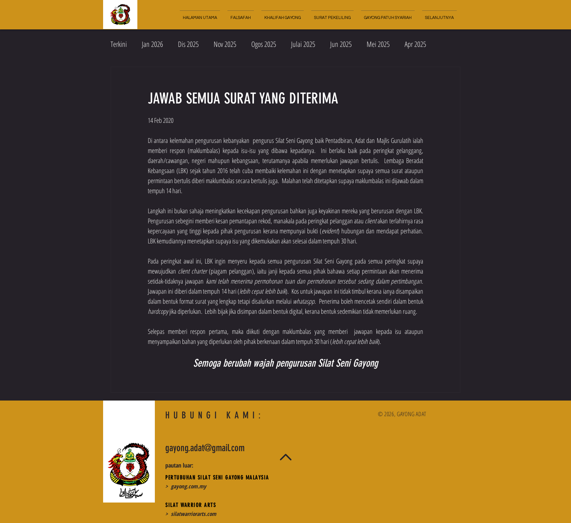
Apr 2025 (415, 44)
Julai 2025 (303, 44)
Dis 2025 (188, 44)
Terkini (119, 44)
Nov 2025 (225, 44)
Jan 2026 (152, 44)
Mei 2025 (378, 44)
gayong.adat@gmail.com (205, 448)
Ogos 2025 (263, 44)
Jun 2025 (341, 44)
